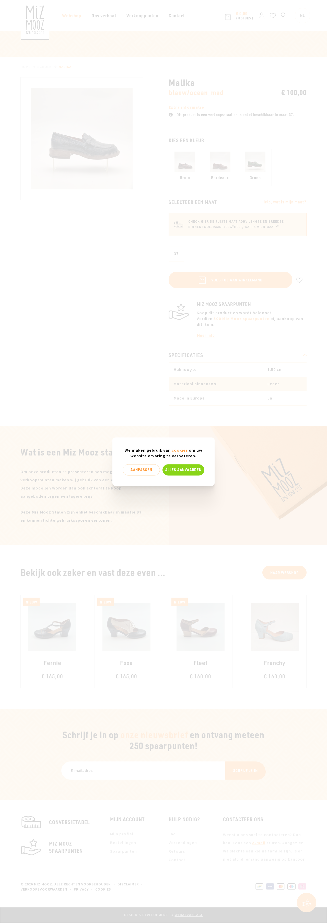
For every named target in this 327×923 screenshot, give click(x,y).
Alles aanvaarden (183, 469)
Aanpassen (141, 469)
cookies (180, 450)
